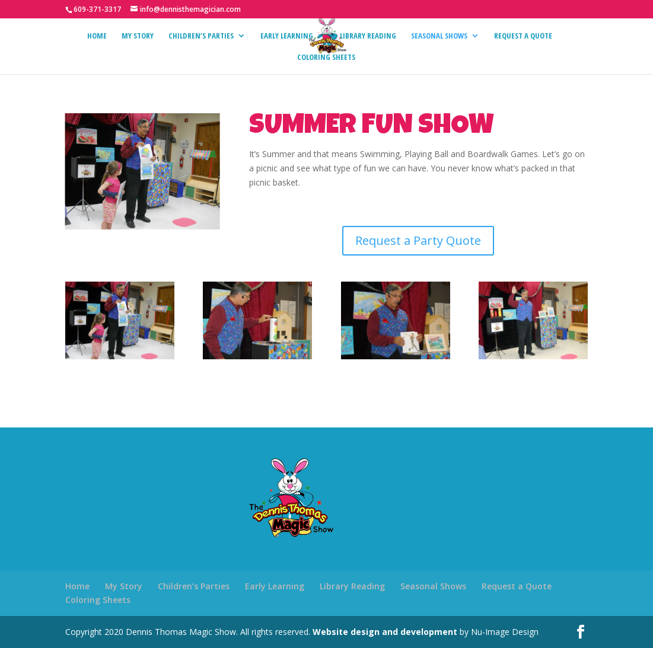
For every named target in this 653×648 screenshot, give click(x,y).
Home (97, 36)
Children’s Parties (201, 36)
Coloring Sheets (326, 57)
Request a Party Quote (418, 240)
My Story (138, 36)
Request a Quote (523, 36)
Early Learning (286, 36)
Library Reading (368, 36)
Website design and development (385, 631)
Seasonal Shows (439, 36)
